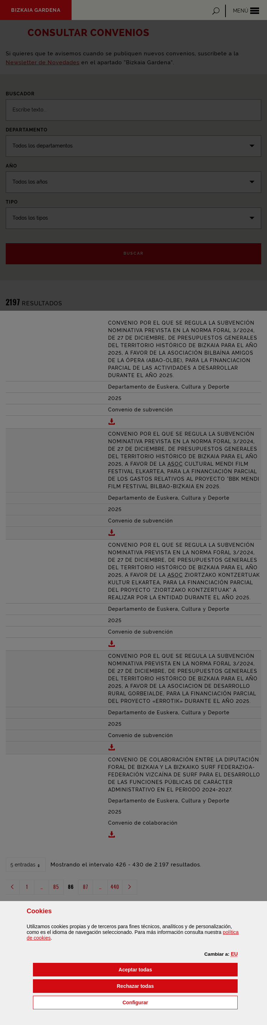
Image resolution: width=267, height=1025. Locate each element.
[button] (234, 954)
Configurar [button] (171, 1002)
